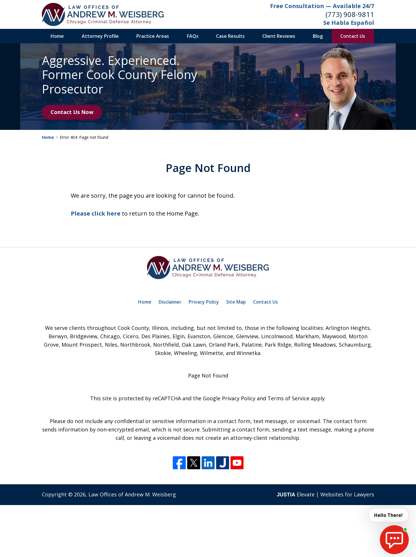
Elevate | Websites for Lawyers (325, 494)
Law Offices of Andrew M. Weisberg (132, 494)
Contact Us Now (72, 112)
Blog (318, 36)
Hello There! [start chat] (388, 515)
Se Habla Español (348, 23)
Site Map (236, 302)
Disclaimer (170, 302)
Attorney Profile (100, 36)
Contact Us (352, 36)
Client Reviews (278, 36)
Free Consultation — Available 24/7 (322, 6)
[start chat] (394, 539)
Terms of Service (288, 398)
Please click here (95, 213)
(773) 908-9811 (350, 14)
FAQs (192, 36)
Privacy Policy (204, 302)
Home (57, 36)
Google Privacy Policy (229, 398)
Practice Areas (152, 36)
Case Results (230, 36)
